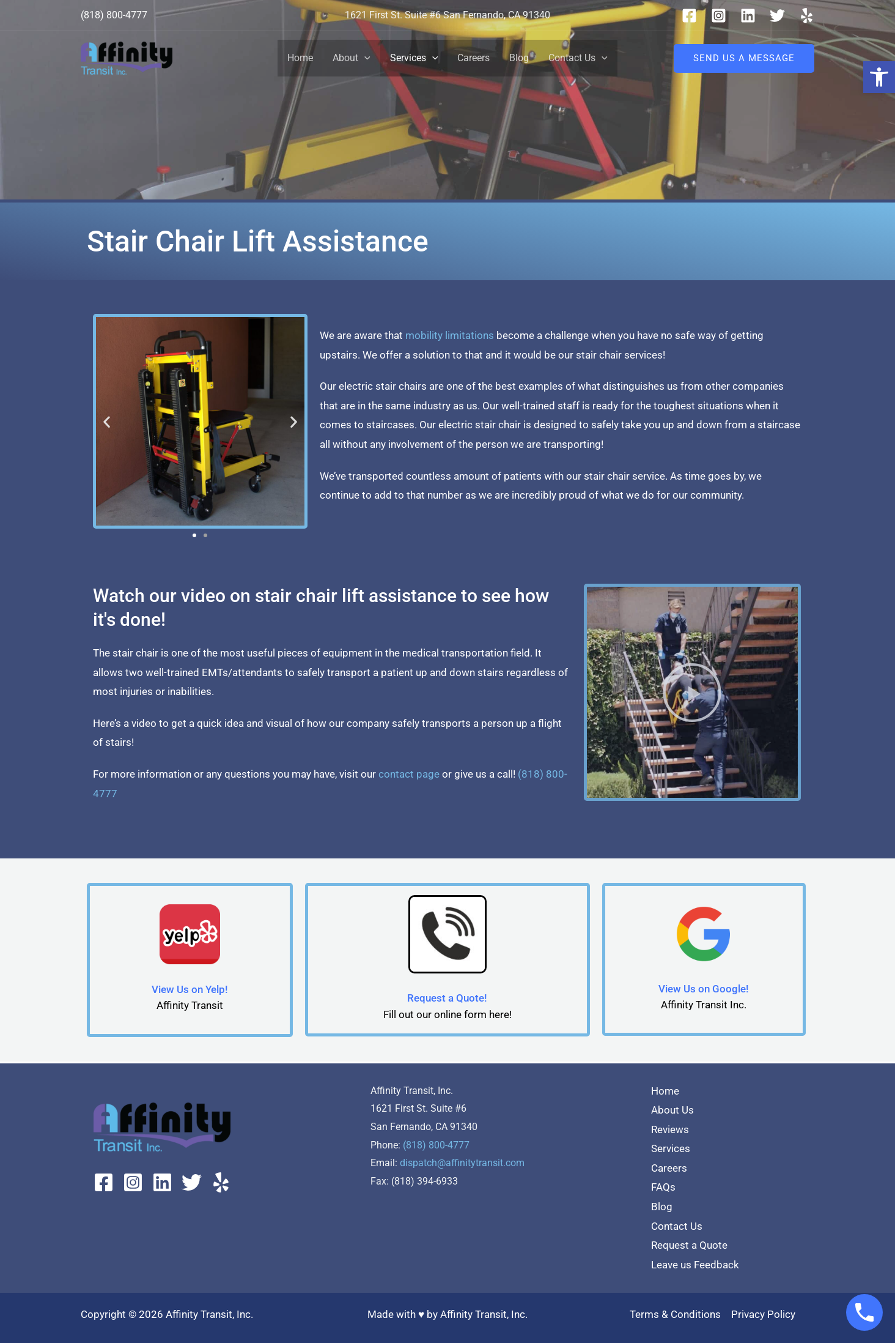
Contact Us (578, 58)
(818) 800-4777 (436, 1145)
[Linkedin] (748, 15)
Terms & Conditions (675, 1314)
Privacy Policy (763, 1314)
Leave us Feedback (695, 1265)
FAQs (663, 1187)
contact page (409, 774)
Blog (519, 58)
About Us (672, 1110)
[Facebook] (689, 15)
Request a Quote (689, 1245)
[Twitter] (777, 15)
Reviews (670, 1129)
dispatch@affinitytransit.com (462, 1163)
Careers (473, 58)
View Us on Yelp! (190, 989)
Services (414, 58)
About (351, 58)
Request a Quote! (447, 998)
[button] (879, 77)
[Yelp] (806, 15)
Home (300, 58)
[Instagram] (718, 15)
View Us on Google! (703, 989)
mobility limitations (449, 335)
